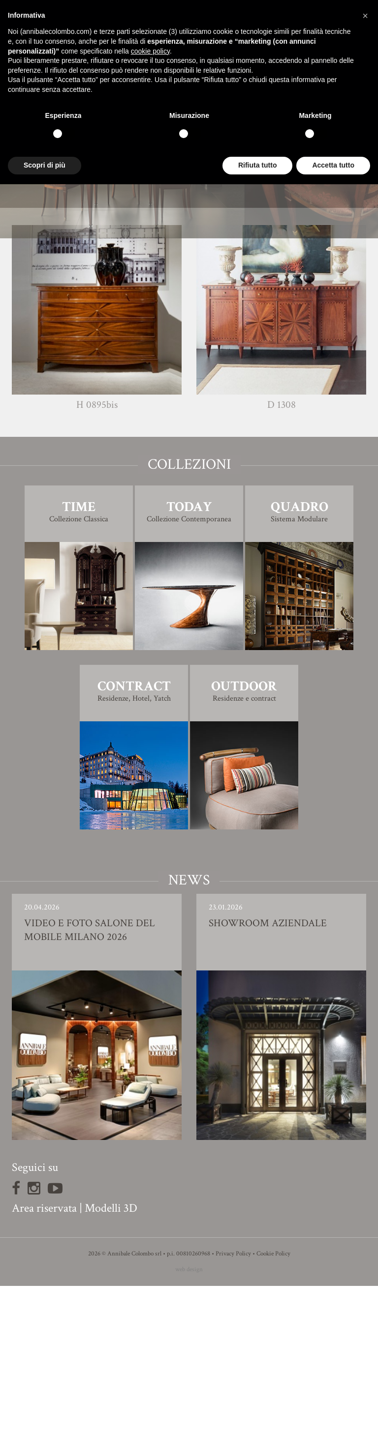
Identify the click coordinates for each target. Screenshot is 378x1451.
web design (189, 1434)
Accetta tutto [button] (333, 165)
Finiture (189, 317)
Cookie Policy (273, 1419)
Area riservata (44, 1373)
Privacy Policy (233, 1419)
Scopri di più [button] (44, 165)
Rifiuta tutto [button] (257, 165)
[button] (365, 16)
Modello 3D (189, 344)
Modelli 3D (111, 1373)
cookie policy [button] (150, 51)
